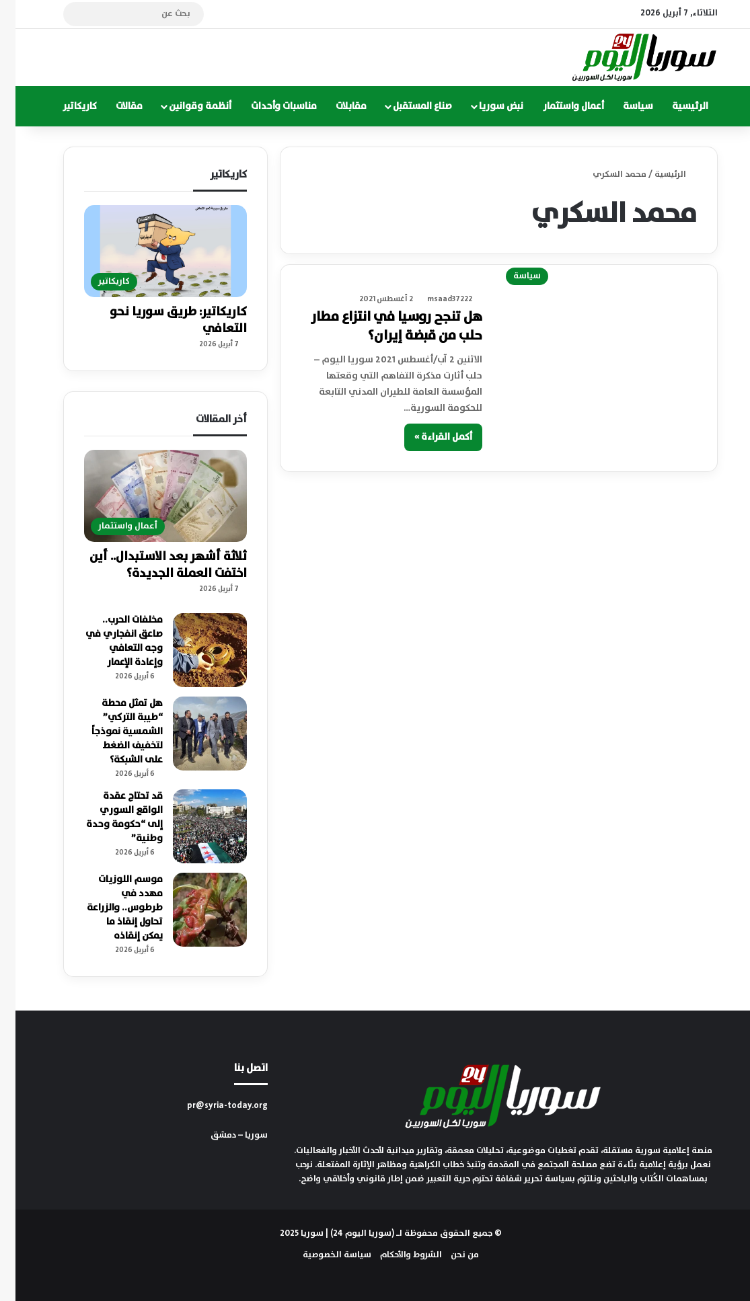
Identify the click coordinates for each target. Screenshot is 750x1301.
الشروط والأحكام (395, 1255)
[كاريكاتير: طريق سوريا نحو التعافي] (150, 251)
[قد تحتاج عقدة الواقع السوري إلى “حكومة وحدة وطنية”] (194, 826)
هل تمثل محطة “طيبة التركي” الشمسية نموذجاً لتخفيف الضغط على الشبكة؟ (111, 731)
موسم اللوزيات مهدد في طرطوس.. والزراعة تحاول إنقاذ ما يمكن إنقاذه (109, 907)
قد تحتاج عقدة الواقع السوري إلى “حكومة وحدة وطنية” (109, 817)
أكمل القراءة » (428, 437)
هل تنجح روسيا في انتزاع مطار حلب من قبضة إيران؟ (381, 326)
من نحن (449, 1255)
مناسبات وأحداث (268, 106)
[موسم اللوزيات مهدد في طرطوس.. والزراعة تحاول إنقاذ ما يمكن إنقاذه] (194, 910)
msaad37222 (434, 298)
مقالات (113, 106)
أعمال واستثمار (558, 106)
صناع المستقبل (407, 106)
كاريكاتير (64, 106)
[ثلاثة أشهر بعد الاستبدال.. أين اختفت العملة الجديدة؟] (150, 496)
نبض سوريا (485, 106)
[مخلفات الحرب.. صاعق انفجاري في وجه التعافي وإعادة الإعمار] (194, 650)
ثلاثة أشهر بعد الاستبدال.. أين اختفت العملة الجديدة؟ (152, 565)
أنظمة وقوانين (184, 106)
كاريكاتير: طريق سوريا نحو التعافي (162, 320)
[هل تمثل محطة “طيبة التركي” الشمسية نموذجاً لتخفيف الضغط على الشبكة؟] (194, 734)
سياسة (622, 106)
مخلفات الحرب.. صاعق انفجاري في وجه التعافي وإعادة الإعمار (108, 641)
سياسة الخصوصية (321, 1255)
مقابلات (335, 106)
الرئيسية (675, 106)
